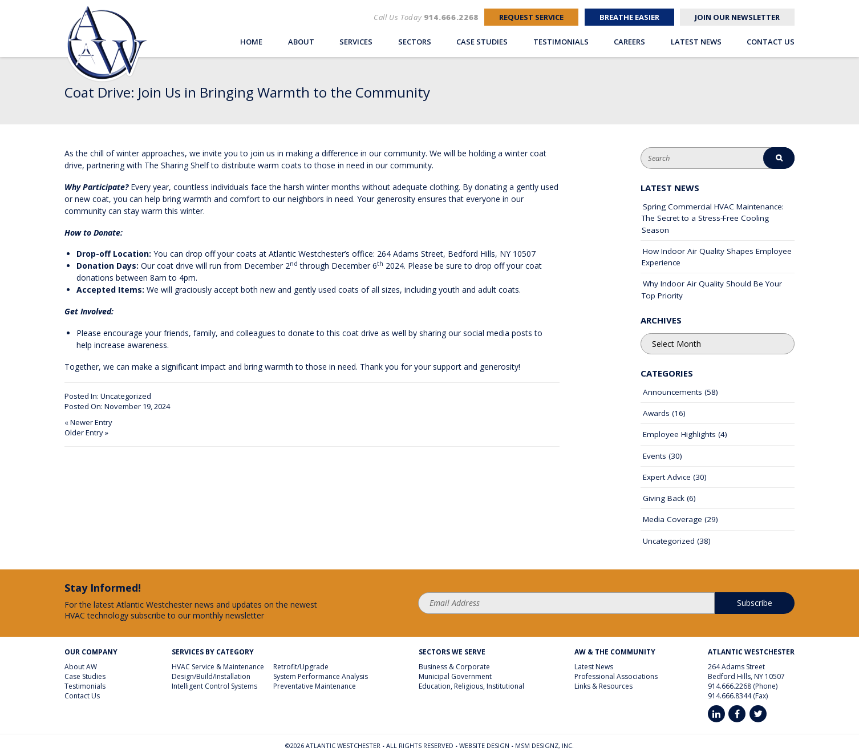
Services (355, 42)
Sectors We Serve (452, 652)
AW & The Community (614, 652)
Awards (656, 413)
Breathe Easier (629, 17)
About (301, 42)
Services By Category (213, 652)
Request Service (531, 17)
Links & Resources (603, 686)
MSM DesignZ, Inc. (544, 745)
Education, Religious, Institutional (471, 686)
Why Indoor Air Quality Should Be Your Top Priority (712, 289)
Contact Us (771, 42)
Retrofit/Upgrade (301, 667)
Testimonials (561, 42)
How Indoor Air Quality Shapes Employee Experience (717, 257)
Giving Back (663, 498)
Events (654, 456)
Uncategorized (125, 396)
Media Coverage (672, 519)
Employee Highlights (679, 434)
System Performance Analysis (320, 676)
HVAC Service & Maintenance (218, 667)
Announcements (672, 392)
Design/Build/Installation (211, 676)
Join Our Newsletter (737, 17)
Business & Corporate (454, 667)
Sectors (414, 42)
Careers (629, 42)
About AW (80, 667)
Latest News (696, 42)
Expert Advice (667, 477)
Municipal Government (455, 676)
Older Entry (83, 432)
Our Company (90, 652)
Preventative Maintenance (314, 686)
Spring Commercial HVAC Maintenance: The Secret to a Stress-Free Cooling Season (713, 218)
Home (251, 42)
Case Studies (482, 42)
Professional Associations (616, 676)
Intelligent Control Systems (214, 686)
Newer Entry (91, 422)
